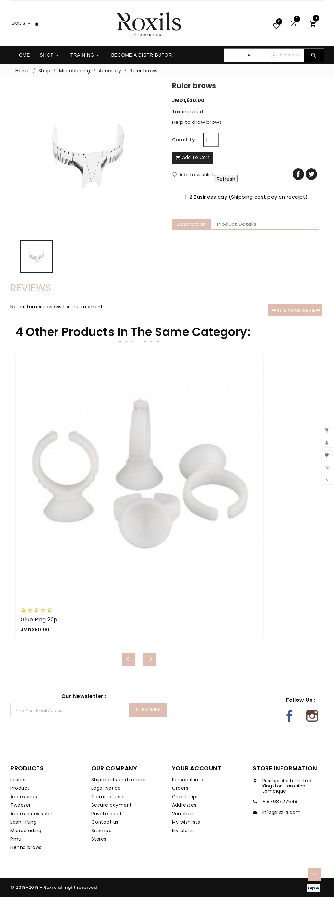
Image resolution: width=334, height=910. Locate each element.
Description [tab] (191, 236)
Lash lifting (23, 834)
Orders (180, 800)
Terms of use (107, 809)
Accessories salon (32, 826)
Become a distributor (141, 67)
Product (20, 800)
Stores (99, 851)
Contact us (105, 834)
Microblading (25, 843)
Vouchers (183, 826)
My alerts (183, 843)
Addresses (184, 817)
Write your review (296, 323)
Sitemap (101, 843)
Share (298, 187)
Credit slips (185, 809)
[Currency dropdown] (21, 36)
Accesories (23, 809)
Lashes (18, 792)
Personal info (188, 792)
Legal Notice (106, 800)
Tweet (311, 187)
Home (22, 67)
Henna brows (26, 860)
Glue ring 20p (39, 632)
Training (85, 68)
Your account (196, 781)
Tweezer (20, 817)
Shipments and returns (119, 792)
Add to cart (192, 170)
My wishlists (186, 834)
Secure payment (111, 817)
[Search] (290, 67)
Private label (106, 826)
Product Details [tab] (237, 236)
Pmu (16, 851)
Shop (50, 68)
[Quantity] (211, 152)
